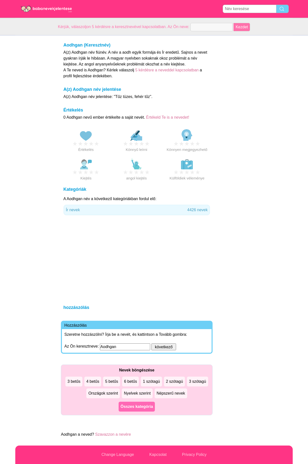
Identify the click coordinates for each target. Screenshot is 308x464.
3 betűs (73, 381)
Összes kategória (137, 406)
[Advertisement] (35, 109)
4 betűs (92, 381)
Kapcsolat (157, 454)
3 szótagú (197, 381)
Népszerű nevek (171, 393)
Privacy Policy (194, 454)
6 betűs (130, 381)
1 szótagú (151, 381)
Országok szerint (103, 393)
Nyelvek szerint (137, 393)
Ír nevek (137, 210)
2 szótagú (174, 381)
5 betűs (111, 381)
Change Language (118, 454)
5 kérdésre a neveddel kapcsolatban (167, 70)
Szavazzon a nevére (113, 434)
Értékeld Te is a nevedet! (167, 117)
